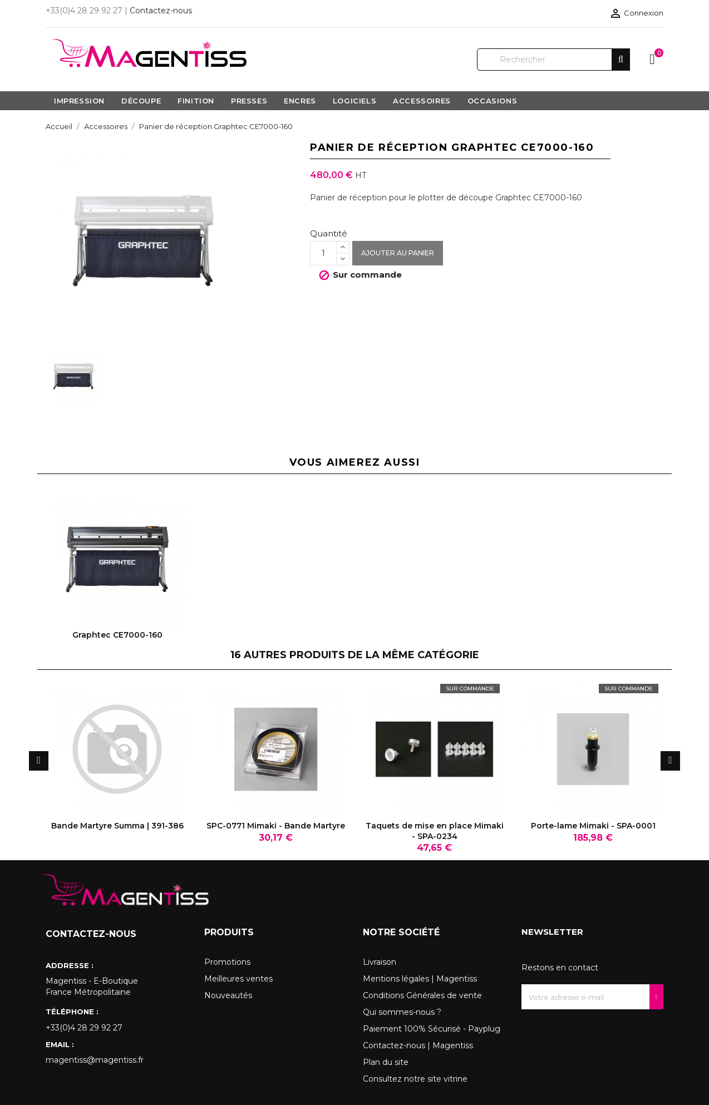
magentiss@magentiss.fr (95, 1060)
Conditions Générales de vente (422, 995)
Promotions (227, 962)
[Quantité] (323, 253)
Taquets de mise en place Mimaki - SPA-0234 (435, 831)
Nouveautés (228, 995)
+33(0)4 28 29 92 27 (84, 1028)
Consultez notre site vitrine (415, 1079)
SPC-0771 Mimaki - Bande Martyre (275, 826)
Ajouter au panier (397, 253)
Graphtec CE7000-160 (117, 635)
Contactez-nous (161, 11)
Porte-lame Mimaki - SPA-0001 (593, 826)
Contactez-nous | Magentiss (418, 1045)
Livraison (379, 962)
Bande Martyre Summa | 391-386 (117, 826)
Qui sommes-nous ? (402, 1012)
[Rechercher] (553, 59)
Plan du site (385, 1062)
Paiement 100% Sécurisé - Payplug (431, 1029)
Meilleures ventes (238, 979)
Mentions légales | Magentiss (420, 979)
